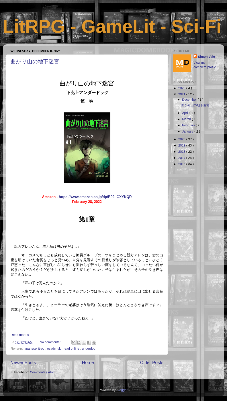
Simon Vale (206, 56)
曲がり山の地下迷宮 (35, 62)
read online (71, 348)
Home (88, 362)
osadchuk (54, 348)
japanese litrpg (34, 348)
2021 (182, 94)
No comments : (51, 342)
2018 (182, 151)
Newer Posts (23, 362)
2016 (182, 164)
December (190, 99)
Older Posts (151, 362)
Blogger (122, 390)
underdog (88, 348)
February (189, 125)
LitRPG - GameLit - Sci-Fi (112, 26)
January (188, 131)
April (186, 113)
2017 (182, 158)
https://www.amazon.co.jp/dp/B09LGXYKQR (95, 197)
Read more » (20, 335)
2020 (182, 139)
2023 (182, 88)
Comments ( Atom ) (43, 372)
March (187, 119)
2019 (182, 145)
